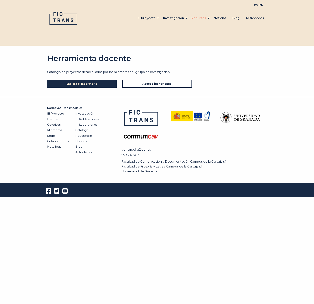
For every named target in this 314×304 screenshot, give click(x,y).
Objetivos (54, 124)
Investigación (173, 18)
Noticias (220, 18)
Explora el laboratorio (82, 83)
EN (261, 5)
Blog (236, 18)
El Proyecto (147, 18)
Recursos (198, 18)
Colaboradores (58, 141)
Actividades (255, 18)
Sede (51, 135)
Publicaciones (89, 119)
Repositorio (83, 135)
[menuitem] (256, 5)
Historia (52, 119)
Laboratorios (88, 124)
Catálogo (82, 130)
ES (256, 5)
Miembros (54, 130)
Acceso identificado (157, 83)
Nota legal (54, 146)
